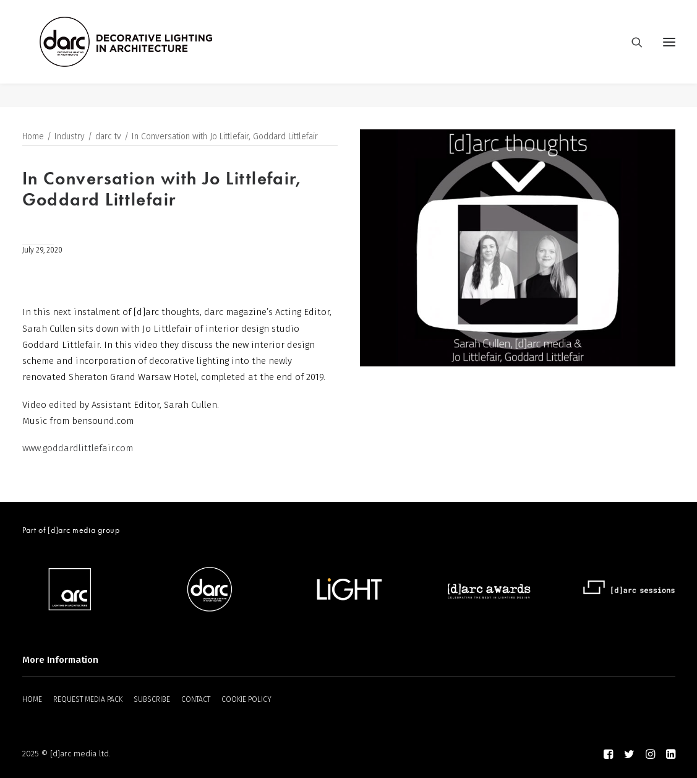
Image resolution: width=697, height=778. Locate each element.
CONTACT (195, 699)
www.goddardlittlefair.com (77, 448)
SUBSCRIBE (152, 699)
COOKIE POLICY (246, 699)
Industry (69, 137)
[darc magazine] (150, 54)
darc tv (108, 137)
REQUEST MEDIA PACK (87, 699)
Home (33, 137)
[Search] (631, 53)
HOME (32, 699)
